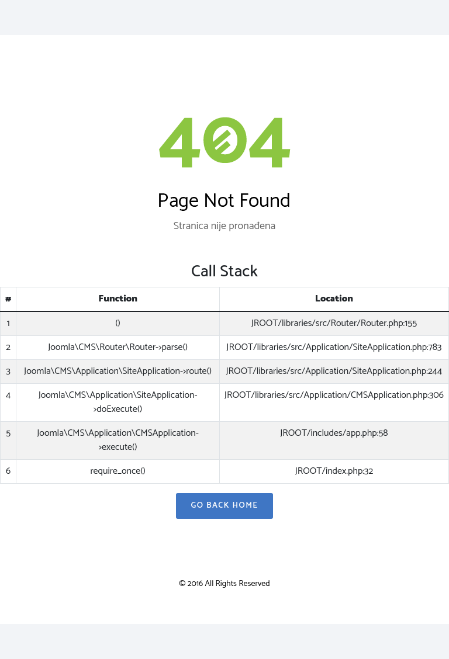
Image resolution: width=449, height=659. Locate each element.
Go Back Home (224, 505)
